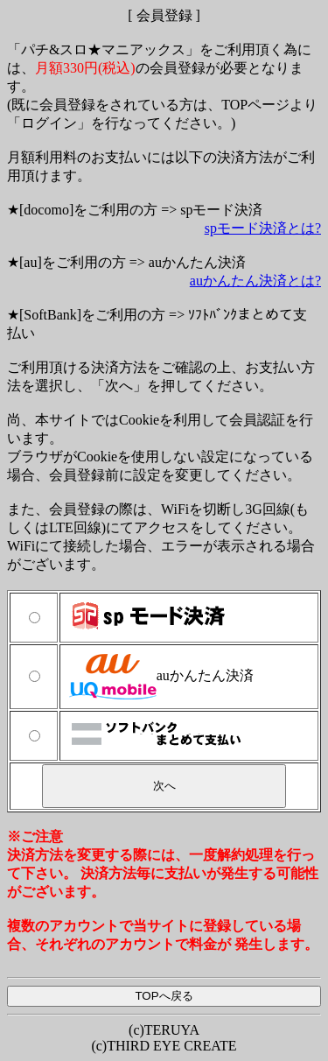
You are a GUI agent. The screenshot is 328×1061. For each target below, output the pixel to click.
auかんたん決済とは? (255, 280)
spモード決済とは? (263, 228)
